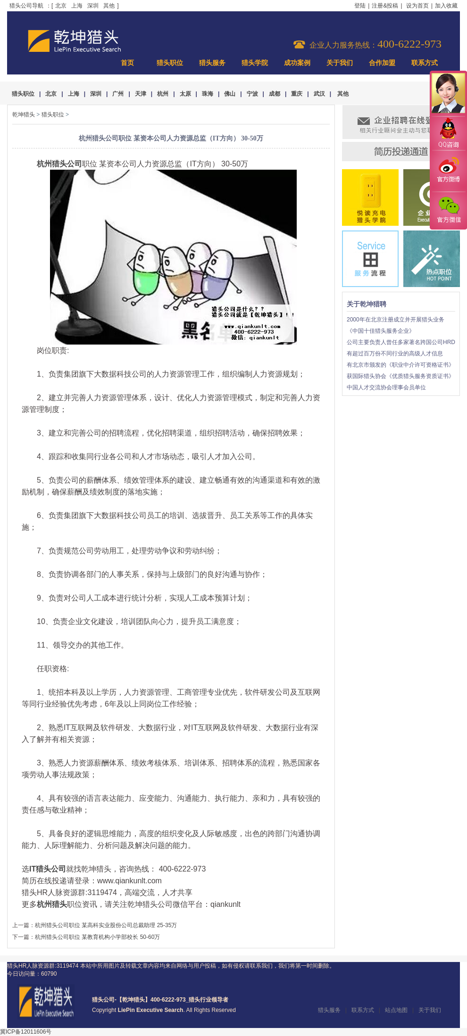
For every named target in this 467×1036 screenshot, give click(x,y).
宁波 (252, 93)
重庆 (296, 93)
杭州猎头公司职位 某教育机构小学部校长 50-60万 (97, 937)
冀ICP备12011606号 (25, 1031)
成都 (274, 93)
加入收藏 (446, 5)
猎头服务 (212, 62)
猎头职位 (170, 62)
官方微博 (448, 171)
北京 (61, 5)
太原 (185, 93)
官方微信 (448, 210)
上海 (77, 5)
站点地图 (396, 1010)
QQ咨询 (448, 133)
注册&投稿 (385, 5)
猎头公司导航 (26, 5)
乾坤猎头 (23, 114)
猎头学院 (255, 62)
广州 (118, 93)
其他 (109, 5)
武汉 (319, 93)
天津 (140, 93)
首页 (127, 62)
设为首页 (417, 5)
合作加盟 (382, 62)
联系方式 (424, 62)
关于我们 (339, 62)
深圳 (93, 5)
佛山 (229, 93)
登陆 (360, 5)
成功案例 (297, 62)
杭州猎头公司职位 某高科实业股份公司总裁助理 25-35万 (106, 925)
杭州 (162, 93)
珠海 (207, 93)
